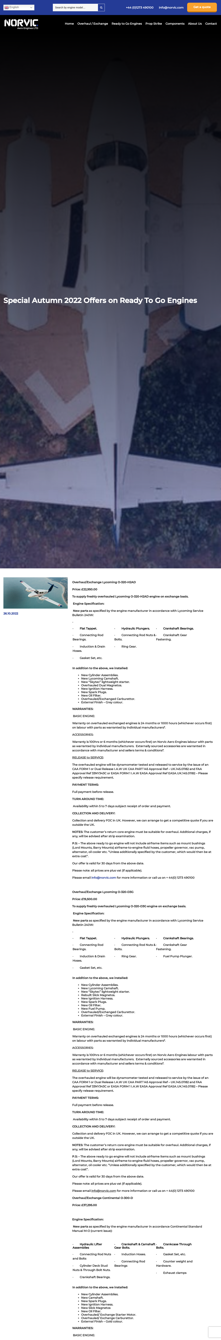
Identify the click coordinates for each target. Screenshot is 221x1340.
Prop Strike (153, 23)
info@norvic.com (171, 7)
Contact (211, 23)
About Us (195, 23)
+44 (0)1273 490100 (139, 7)
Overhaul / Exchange (92, 23)
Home (69, 23)
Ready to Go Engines (127, 23)
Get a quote (202, 7)
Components (174, 23)
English (11, 7)
